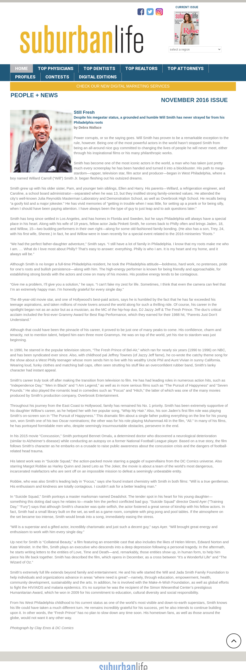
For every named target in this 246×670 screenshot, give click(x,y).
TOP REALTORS (141, 68)
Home (21, 68)
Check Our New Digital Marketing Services (122, 86)
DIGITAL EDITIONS (98, 76)
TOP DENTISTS (99, 68)
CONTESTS (57, 76)
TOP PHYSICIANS (56, 68)
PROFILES (25, 76)
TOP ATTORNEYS (185, 68)
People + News (34, 95)
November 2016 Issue (194, 100)
